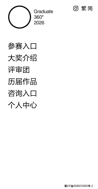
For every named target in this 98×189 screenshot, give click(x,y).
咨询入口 (22, 93)
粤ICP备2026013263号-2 (78, 186)
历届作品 (22, 81)
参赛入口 (22, 46)
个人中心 (22, 105)
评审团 (19, 70)
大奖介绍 (22, 58)
